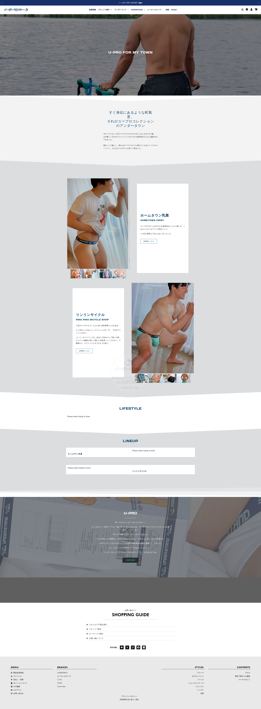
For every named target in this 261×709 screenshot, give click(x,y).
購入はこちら (5, 58)
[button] (259, 3)
